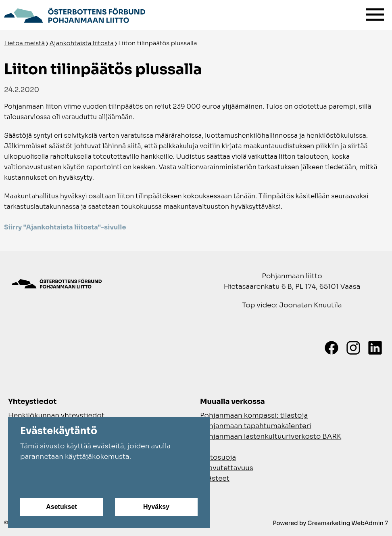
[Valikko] (375, 13)
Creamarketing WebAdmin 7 (347, 523)
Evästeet (214, 478)
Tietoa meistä (24, 43)
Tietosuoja (218, 457)
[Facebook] (331, 348)
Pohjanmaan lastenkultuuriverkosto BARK (270, 436)
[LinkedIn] (375, 348)
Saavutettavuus (226, 468)
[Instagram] (353, 348)
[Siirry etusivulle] (74, 14)
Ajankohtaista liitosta (82, 43)
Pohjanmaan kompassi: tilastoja (254, 415)
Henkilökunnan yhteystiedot (56, 415)
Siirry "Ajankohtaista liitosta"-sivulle (65, 227)
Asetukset (61, 506)
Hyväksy (156, 506)
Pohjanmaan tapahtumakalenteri (255, 426)
